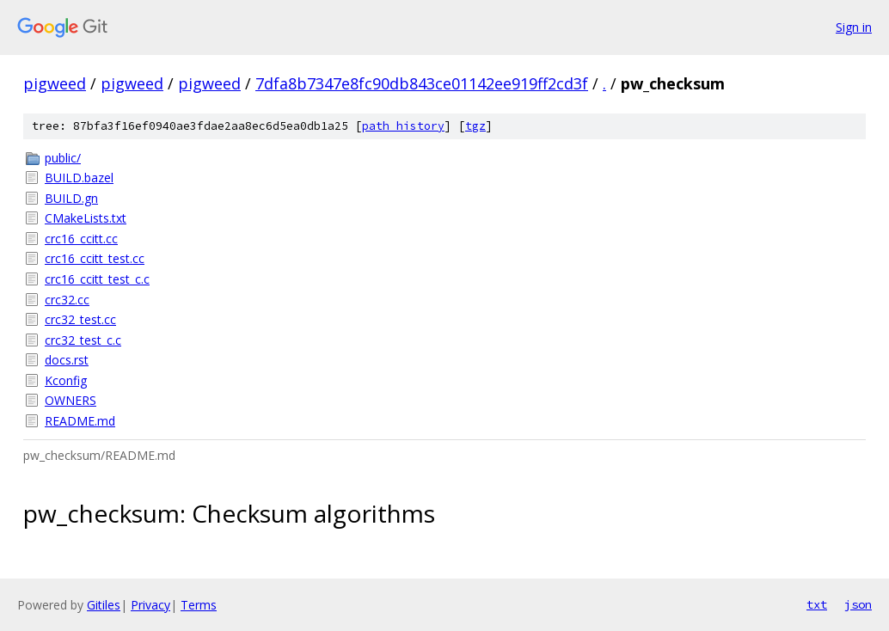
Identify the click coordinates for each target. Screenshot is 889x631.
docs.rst (67, 360)
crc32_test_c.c (83, 340)
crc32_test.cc (80, 319)
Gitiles (103, 605)
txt (816, 604)
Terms (199, 605)
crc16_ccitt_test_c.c (97, 279)
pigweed (54, 83)
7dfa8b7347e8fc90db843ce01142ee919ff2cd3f (421, 83)
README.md (80, 421)
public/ (63, 158)
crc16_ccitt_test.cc (94, 258)
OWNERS (70, 400)
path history (403, 126)
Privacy (150, 605)
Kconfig (66, 380)
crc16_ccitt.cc (81, 238)
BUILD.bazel (79, 177)
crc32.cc (67, 299)
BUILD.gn (71, 198)
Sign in (854, 27)
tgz (475, 126)
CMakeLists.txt (85, 218)
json (858, 604)
